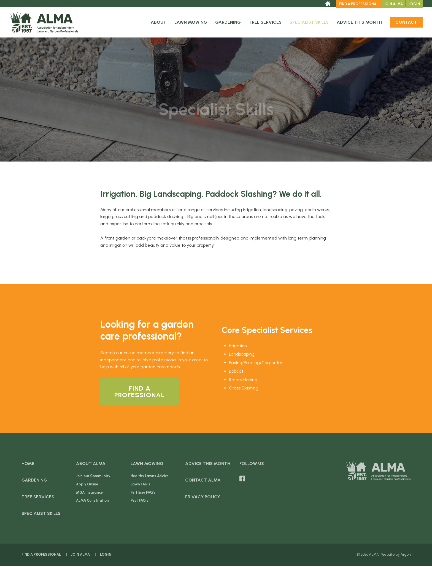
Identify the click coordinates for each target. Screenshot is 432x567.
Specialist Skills (309, 23)
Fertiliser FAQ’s (143, 493)
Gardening (228, 23)
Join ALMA (393, 4)
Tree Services (265, 23)
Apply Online (87, 485)
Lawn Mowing (190, 23)
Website (388, 555)
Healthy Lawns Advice (150, 477)
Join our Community (93, 477)
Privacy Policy (202, 498)
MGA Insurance (89, 493)
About (158, 23)
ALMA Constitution (92, 502)
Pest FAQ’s (139, 502)
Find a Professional (358, 4)
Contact (406, 23)
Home (27, 464)
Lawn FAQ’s (140, 485)
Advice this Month (359, 23)
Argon (406, 555)
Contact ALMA (203, 481)
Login (414, 4)
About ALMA (91, 464)
